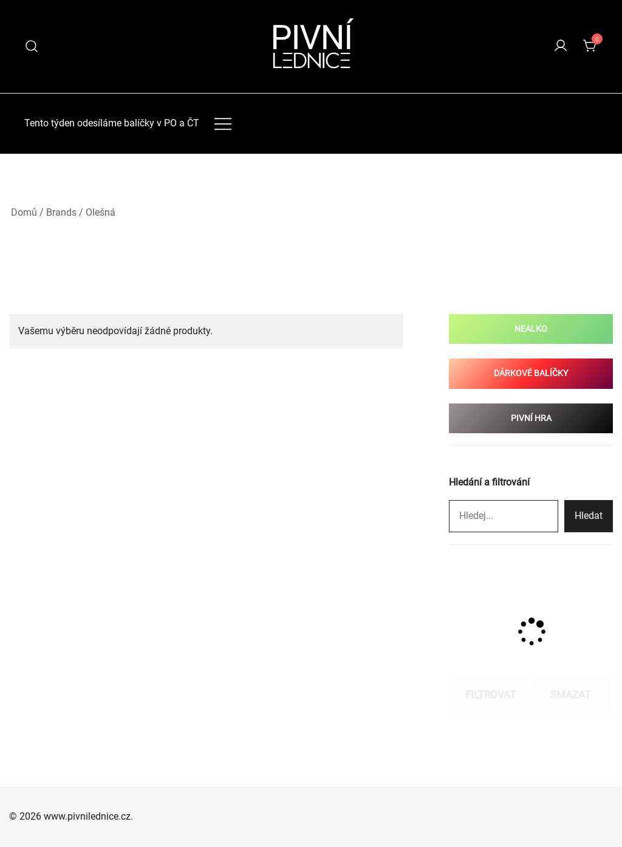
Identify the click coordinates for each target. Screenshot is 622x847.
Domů (24, 212)
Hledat (589, 515)
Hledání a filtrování (489, 482)
